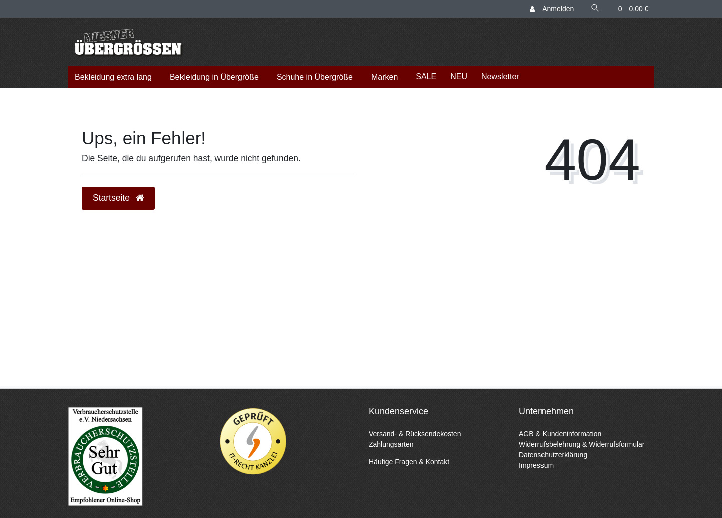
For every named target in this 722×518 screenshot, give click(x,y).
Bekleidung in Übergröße (214, 77)
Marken (384, 77)
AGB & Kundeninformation (560, 434)
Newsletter (500, 76)
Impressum (536, 465)
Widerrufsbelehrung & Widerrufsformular (582, 444)
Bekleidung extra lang (113, 77)
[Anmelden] (552, 9)
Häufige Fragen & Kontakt (409, 462)
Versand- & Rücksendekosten (415, 434)
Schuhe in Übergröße (315, 77)
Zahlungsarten (391, 444)
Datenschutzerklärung (553, 455)
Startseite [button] (118, 198)
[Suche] (595, 9)
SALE (426, 76)
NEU (458, 76)
